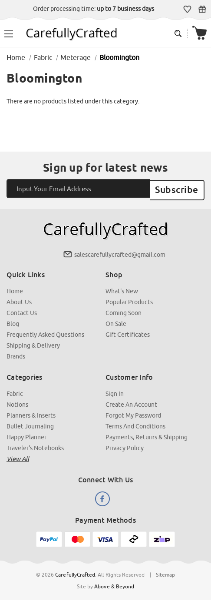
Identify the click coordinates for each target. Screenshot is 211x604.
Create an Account (131, 402)
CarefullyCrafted (75, 572)
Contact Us (22, 310)
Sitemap (165, 572)
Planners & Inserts (31, 413)
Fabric (15, 391)
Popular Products (129, 299)
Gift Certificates (202, 9)
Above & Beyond (114, 584)
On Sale (116, 321)
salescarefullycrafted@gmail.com (119, 252)
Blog (13, 321)
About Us (19, 299)
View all (18, 456)
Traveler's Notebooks (35, 445)
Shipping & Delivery (33, 343)
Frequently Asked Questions (45, 332)
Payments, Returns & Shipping (147, 434)
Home (15, 288)
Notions (17, 402)
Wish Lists (187, 9)
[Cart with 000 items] (199, 33)
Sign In (115, 391)
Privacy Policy (125, 445)
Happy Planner (26, 434)
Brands (16, 354)
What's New (122, 288)
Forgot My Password (133, 413)
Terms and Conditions (135, 424)
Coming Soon (124, 310)
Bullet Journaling (30, 424)
